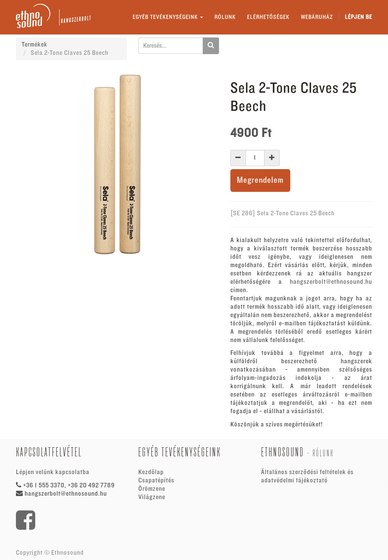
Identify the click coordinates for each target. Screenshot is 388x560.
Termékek (34, 44)
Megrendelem (260, 180)
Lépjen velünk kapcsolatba (52, 472)
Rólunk (323, 453)
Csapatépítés (156, 480)
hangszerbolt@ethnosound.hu (331, 281)
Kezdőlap (151, 472)
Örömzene (151, 488)
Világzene (151, 497)
